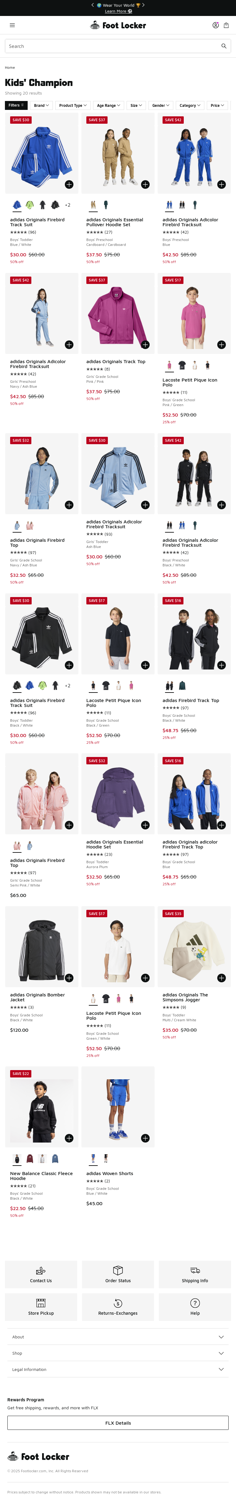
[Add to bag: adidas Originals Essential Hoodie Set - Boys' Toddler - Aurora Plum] (145, 825)
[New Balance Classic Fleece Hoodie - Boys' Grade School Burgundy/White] (29, 1159)
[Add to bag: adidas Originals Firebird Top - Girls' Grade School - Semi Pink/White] (69, 825)
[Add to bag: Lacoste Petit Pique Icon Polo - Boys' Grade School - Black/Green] (145, 665)
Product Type (73, 105)
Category (190, 105)
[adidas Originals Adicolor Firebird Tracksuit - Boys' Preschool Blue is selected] (169, 205)
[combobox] (118, 46)
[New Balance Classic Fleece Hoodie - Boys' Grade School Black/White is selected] (17, 1159)
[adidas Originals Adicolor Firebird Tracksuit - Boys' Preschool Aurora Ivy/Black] (194, 205)
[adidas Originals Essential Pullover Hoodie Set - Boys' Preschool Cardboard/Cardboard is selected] (93, 205)
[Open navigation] (12, 25)
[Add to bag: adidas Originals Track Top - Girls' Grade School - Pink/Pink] (145, 344)
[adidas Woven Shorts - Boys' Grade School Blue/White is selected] (93, 1159)
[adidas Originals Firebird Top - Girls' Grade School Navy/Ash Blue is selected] (17, 526)
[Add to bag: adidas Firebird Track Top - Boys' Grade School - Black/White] (221, 665)
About (118, 1336)
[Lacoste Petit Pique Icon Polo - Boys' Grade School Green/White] (194, 365)
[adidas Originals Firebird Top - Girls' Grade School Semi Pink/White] (29, 526)
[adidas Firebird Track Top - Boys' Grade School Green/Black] (182, 686)
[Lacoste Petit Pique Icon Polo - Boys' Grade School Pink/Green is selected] (169, 365)
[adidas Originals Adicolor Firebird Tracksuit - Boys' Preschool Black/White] (182, 205)
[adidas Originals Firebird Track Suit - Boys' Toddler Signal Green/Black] (29, 205)
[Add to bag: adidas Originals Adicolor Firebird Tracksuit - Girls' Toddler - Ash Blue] (145, 505)
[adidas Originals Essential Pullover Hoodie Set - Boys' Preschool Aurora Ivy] (105, 205)
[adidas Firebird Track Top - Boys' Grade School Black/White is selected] (169, 686)
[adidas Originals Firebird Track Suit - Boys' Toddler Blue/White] (29, 686)
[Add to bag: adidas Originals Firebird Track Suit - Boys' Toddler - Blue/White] (69, 184)
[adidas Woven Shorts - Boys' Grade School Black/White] (105, 1159)
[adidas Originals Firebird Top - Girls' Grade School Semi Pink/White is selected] (17, 846)
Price (217, 105)
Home (10, 67)
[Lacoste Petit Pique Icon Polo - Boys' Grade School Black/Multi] (182, 365)
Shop (118, 1353)
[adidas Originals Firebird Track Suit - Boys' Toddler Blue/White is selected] (17, 205)
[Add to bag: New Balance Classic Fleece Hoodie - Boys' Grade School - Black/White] (69, 1138)
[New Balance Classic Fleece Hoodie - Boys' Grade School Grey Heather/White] (42, 1159)
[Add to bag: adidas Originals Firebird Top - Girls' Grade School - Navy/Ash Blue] (69, 505)
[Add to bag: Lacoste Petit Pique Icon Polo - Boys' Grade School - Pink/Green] (221, 344)
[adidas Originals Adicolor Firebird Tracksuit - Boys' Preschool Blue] (182, 526)
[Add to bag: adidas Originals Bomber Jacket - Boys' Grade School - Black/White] (69, 978)
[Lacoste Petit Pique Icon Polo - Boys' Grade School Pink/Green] (131, 686)
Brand (41, 105)
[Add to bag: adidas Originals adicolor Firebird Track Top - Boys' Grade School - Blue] (221, 825)
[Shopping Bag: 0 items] (226, 25)
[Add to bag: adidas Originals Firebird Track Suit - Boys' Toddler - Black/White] (69, 665)
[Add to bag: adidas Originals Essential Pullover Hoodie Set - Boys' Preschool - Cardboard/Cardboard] (145, 184)
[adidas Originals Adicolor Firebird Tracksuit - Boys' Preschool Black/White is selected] (169, 526)
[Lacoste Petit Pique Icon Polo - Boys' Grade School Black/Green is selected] (93, 686)
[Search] (118, 46)
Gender (160, 105)
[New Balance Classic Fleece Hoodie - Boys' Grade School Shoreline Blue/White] (55, 1159)
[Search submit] (224, 46)
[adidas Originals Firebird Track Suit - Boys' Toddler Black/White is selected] (17, 686)
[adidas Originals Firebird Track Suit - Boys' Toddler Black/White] (55, 205)
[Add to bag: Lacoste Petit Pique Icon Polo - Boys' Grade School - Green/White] (145, 978)
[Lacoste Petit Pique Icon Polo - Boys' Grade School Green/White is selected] (93, 999)
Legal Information (118, 1369)
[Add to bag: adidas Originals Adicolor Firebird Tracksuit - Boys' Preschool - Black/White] (221, 505)
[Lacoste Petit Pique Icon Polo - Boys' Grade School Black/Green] (207, 365)
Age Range (108, 105)
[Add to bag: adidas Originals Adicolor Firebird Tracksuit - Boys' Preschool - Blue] (221, 184)
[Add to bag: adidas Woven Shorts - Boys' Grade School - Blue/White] (145, 1138)
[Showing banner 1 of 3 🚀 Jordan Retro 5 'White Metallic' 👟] (118, 8)
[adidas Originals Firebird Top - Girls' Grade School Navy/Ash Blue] (29, 846)
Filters (16, 105)
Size (136, 105)
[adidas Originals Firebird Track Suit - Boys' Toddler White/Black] (42, 205)
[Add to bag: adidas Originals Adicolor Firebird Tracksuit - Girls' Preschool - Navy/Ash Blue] (69, 344)
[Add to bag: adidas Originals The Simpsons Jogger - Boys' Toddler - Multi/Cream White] (221, 978)
